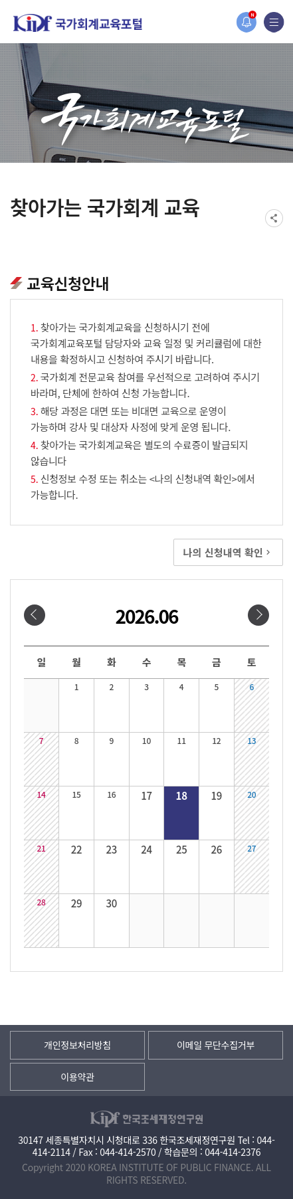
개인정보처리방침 (77, 1045)
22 (76, 849)
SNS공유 (274, 218)
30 (112, 903)
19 (217, 795)
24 (146, 849)
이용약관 (77, 1076)
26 (217, 849)
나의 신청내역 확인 (228, 552)
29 (76, 903)
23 (112, 849)
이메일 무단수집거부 (215, 1045)
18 (181, 795)
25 (181, 849)
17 (146, 795)
